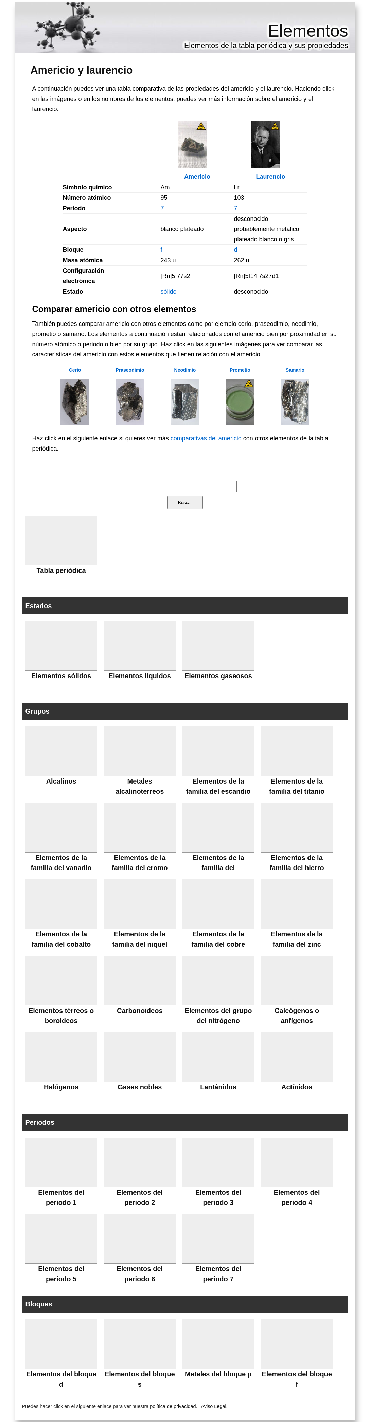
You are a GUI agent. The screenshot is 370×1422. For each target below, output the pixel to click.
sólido (169, 291)
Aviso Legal (213, 1406)
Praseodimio (130, 370)
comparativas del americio (206, 438)
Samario (295, 370)
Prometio (240, 370)
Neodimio (185, 370)
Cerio (75, 370)
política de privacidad (173, 1406)
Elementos (308, 30)
